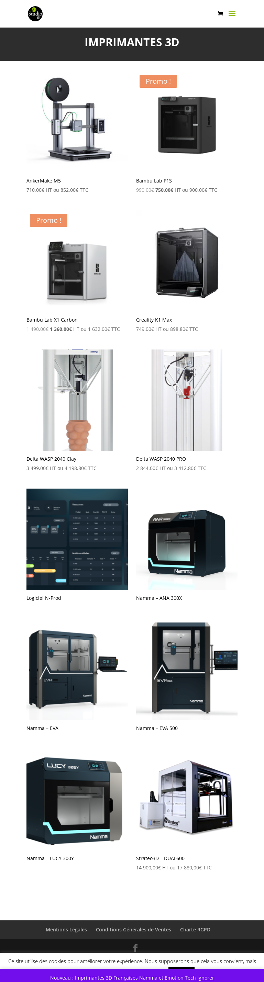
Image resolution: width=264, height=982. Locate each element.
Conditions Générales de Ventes (133, 929)
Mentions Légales (66, 929)
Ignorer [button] (205, 977)
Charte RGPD (195, 929)
